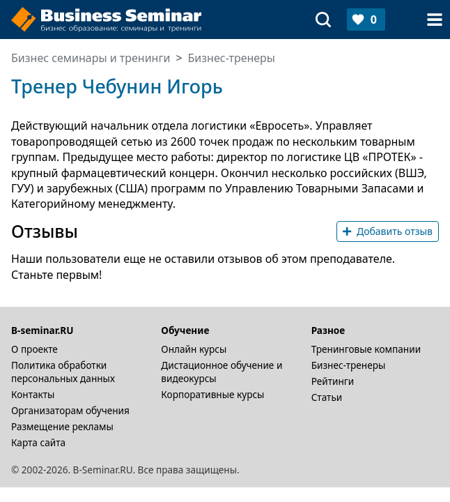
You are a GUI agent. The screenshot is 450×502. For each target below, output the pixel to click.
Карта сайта (38, 442)
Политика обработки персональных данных (63, 371)
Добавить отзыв (388, 231)
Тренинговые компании (366, 349)
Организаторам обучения (70, 410)
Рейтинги (333, 381)
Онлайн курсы (193, 349)
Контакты (32, 394)
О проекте (34, 349)
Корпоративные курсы (212, 394)
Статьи (327, 397)
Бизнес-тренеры (348, 365)
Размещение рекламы (62, 426)
